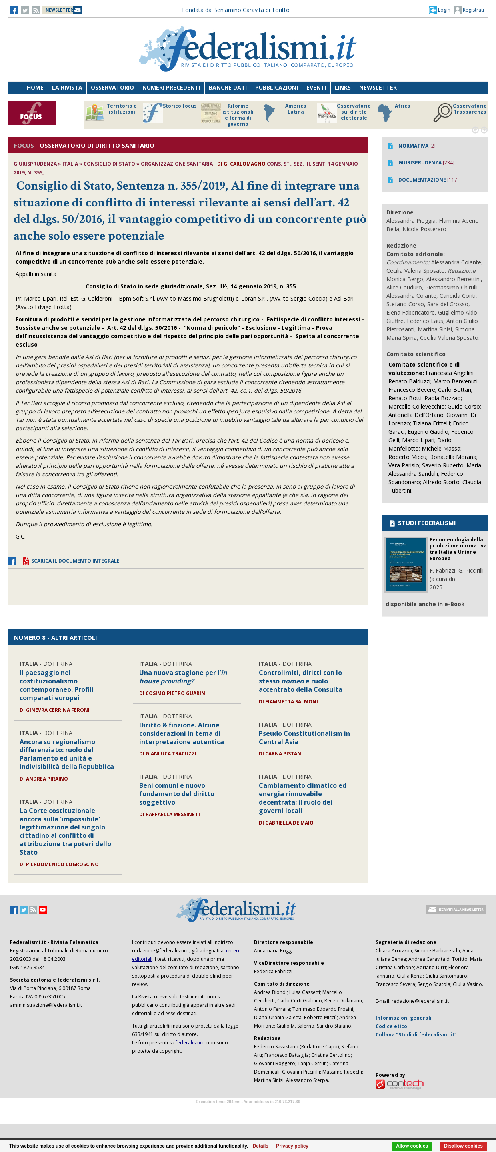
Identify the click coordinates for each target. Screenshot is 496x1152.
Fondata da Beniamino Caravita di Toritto (236, 10)
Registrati (469, 10)
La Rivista (67, 87)
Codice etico (391, 1026)
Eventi (316, 87)
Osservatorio (112, 87)
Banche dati (228, 87)
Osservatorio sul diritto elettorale (344, 113)
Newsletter (378, 87)
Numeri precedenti (171, 87)
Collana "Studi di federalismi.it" (416, 1034)
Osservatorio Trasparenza (460, 113)
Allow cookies (412, 1146)
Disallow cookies (463, 1146)
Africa (392, 113)
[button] (439, 10)
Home (35, 87)
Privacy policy (292, 1146)
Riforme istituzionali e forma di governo (227, 115)
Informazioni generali (404, 1017)
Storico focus (170, 113)
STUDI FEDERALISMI (422, 523)
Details (260, 1146)
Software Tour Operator (248, 1111)
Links (343, 87)
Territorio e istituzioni (111, 113)
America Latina (282, 113)
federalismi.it (190, 1042)
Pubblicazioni (276, 87)
